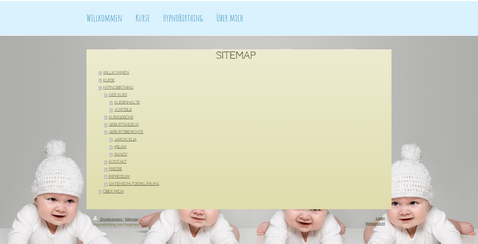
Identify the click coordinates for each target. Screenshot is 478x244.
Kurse (109, 80)
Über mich (113, 191)
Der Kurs (118, 95)
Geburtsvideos (124, 124)
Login (380, 218)
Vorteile (123, 110)
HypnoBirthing (118, 87)
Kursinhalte (127, 102)
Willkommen (116, 73)
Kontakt (118, 162)
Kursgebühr (121, 117)
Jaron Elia (125, 139)
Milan (120, 147)
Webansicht (375, 223)
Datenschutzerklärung (134, 184)
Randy (120, 154)
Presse (115, 169)
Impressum (119, 176)
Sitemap (132, 219)
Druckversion (108, 219)
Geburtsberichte (126, 132)
